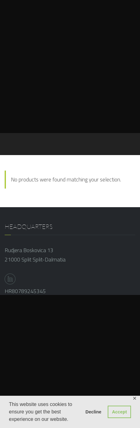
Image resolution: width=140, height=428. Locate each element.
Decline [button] (93, 411)
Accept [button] (119, 411)
